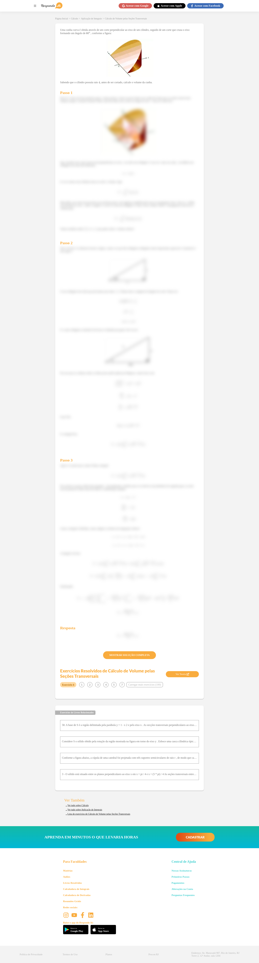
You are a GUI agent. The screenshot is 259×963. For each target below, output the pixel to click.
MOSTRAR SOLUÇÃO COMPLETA (129, 655)
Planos (109, 954)
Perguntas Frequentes (183, 895)
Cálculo (74, 18)
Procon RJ (153, 954)
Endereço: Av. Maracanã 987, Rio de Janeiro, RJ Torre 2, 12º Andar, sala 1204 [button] (215, 954)
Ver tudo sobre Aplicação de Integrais (84, 809)
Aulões (66, 876)
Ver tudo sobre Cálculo (78, 805)
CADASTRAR (195, 837)
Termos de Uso (70, 954)
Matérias (68, 870)
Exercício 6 (68, 684)
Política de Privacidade (31, 954)
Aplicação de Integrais (91, 18)
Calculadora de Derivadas (77, 895)
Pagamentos (177, 883)
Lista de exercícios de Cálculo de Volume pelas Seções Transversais (98, 814)
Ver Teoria (182, 674)
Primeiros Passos (180, 876)
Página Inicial (61, 18)
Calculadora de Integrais (76, 889)
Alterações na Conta (182, 889)
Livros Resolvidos (72, 883)
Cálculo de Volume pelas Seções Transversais (126, 18)
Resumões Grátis (72, 901)
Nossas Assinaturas (181, 870)
